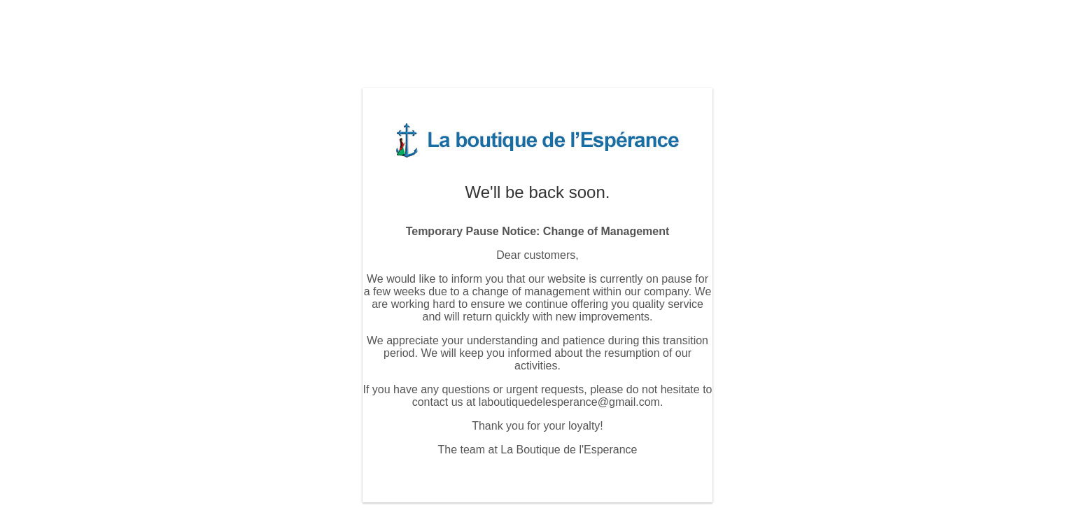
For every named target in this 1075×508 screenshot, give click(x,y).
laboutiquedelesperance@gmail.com (569, 402)
